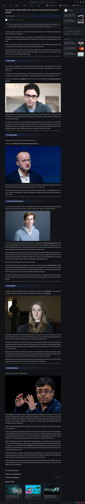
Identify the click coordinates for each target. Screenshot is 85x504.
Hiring (43, 502)
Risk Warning (38, 502)
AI (65, 31)
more (82, 39)
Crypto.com (77, 31)
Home (4, 5)
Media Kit (17, 502)
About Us (11, 502)
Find (39, 5)
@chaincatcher (17, 474)
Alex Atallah (67, 33)
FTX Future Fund (75, 33)
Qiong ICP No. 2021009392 (66, 502)
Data (32, 5)
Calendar (25, 5)
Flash (10, 5)
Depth (17, 5)
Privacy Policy (30, 502)
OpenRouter (70, 31)
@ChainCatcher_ (15, 477)
